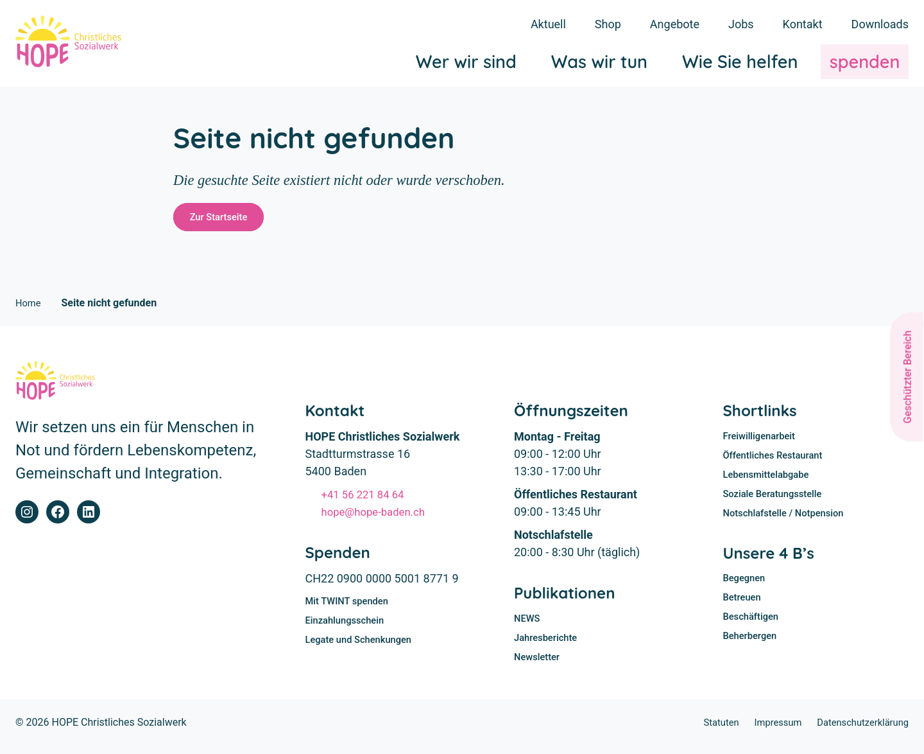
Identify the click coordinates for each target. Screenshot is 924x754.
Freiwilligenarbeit (762, 442)
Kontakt (803, 24)
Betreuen (743, 610)
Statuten (707, 730)
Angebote (674, 24)
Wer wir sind (466, 64)
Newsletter (539, 665)
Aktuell (548, 24)
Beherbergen (752, 650)
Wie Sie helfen (740, 64)
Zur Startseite (222, 220)
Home (29, 308)
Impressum (768, 730)
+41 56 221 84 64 (367, 499)
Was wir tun (599, 64)
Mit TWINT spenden (350, 607)
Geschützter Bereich (908, 377)
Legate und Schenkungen (363, 648)
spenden (865, 64)
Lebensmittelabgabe (770, 483)
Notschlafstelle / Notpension (789, 523)
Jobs (741, 24)
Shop (608, 24)
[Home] (75, 44)
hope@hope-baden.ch (378, 516)
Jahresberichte (548, 644)
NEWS (528, 624)
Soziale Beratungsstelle (777, 502)
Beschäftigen (753, 630)
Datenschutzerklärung (859, 730)
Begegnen (746, 590)
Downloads (880, 24)
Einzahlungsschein (348, 627)
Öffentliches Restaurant (777, 462)
